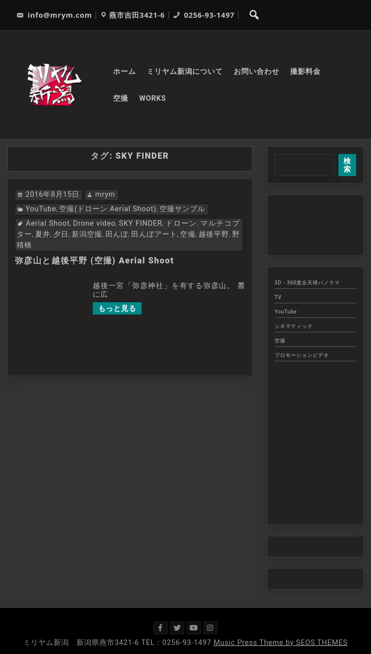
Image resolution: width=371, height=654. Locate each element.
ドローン (181, 223)
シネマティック (294, 326)
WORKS (152, 98)
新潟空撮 (87, 234)
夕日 (60, 234)
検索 (347, 165)
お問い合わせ (256, 71)
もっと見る (117, 308)
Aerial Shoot (48, 223)
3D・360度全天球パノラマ (307, 283)
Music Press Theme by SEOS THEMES (281, 642)
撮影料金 (305, 71)
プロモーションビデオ (302, 355)
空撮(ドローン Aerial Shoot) (107, 208)
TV (278, 297)
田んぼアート (154, 234)
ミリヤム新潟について (185, 71)
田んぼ (116, 234)
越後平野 (214, 234)
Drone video (94, 223)
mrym (105, 194)
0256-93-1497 (203, 15)
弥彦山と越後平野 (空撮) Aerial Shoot (94, 261)
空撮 (120, 98)
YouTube (40, 208)
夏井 (42, 234)
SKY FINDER (140, 223)
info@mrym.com (54, 15)
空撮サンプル (182, 208)
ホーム (124, 71)
